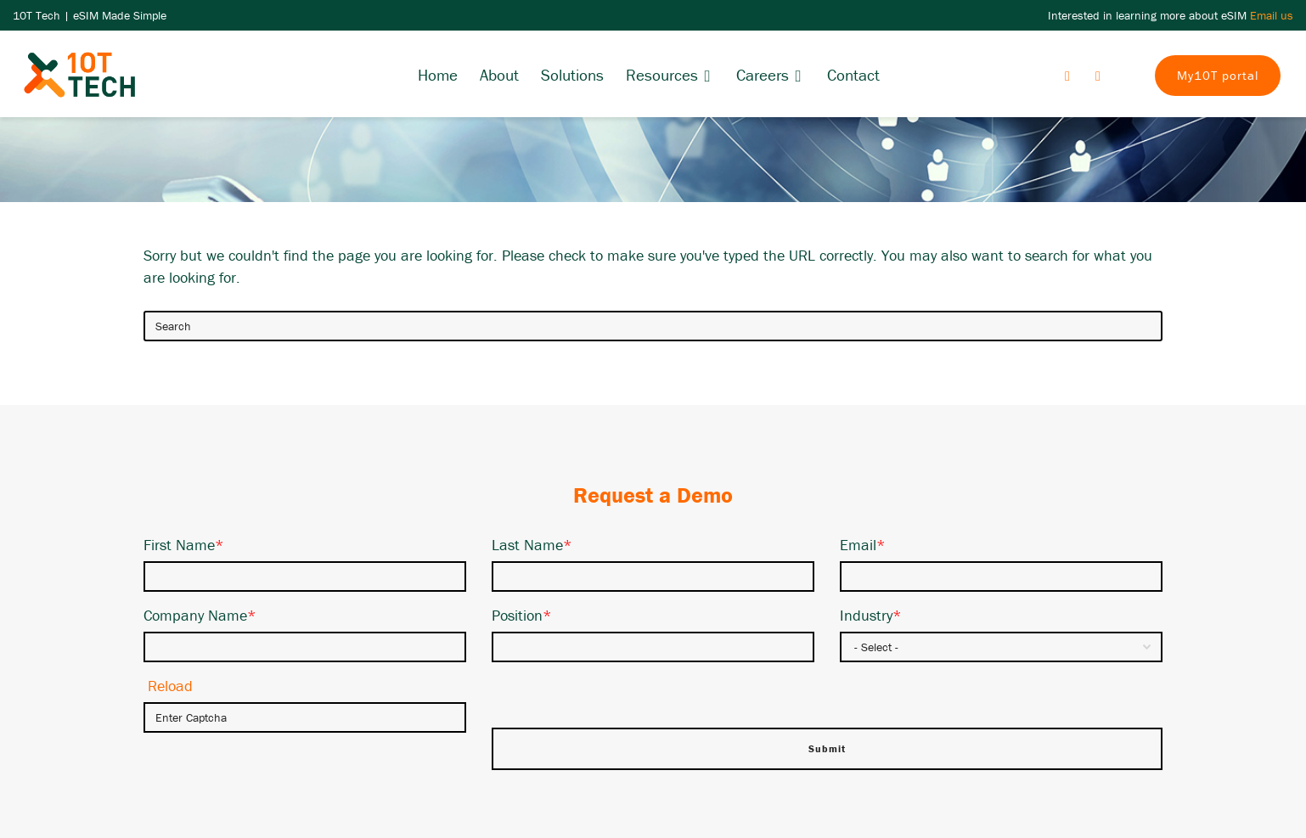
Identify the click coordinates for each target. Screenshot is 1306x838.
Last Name (532, 544)
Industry (871, 615)
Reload (170, 685)
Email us (1271, 15)
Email (863, 544)
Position (522, 615)
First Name (184, 544)
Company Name (200, 615)
